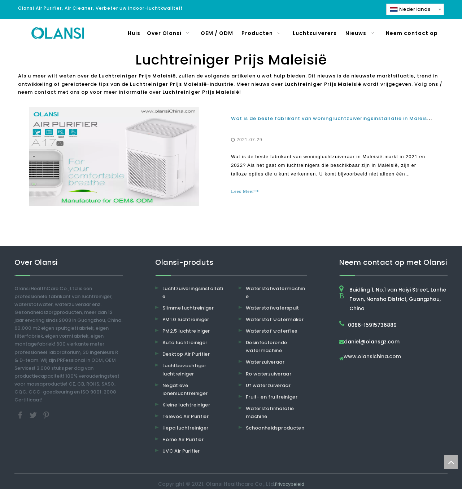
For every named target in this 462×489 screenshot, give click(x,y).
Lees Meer (245, 191)
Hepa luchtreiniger (185, 427)
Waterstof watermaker (275, 319)
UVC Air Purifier (181, 451)
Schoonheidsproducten (275, 427)
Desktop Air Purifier (186, 354)
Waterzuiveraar (265, 362)
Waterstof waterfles (271, 331)
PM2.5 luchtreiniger (186, 331)
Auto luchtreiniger (184, 342)
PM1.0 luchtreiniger (185, 319)
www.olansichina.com (372, 357)
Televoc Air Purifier (185, 416)
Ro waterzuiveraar (268, 373)
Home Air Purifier (183, 439)
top (451, 462)
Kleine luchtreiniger (186, 404)
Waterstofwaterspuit (272, 307)
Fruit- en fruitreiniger (271, 397)
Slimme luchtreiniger (188, 307)
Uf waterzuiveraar (268, 385)
